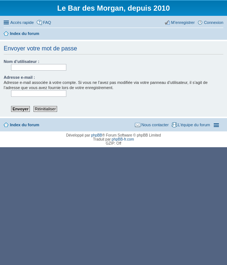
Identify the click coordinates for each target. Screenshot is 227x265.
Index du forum (24, 125)
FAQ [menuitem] (47, 22)
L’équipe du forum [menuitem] (194, 125)
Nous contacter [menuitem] (155, 125)
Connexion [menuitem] (213, 22)
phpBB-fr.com (123, 139)
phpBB (96, 135)
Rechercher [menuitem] (220, 34)
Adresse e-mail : (19, 77)
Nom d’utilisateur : (21, 61)
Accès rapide (22, 22)
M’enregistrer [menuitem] (183, 22)
